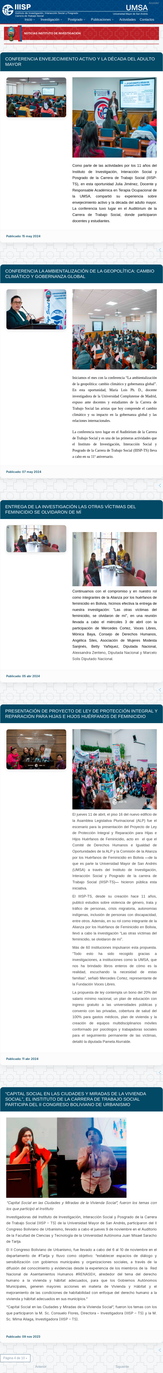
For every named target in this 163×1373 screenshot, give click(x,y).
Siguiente (122, 1366)
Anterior (40, 1366)
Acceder (154, 3)
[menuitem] (31, 19)
